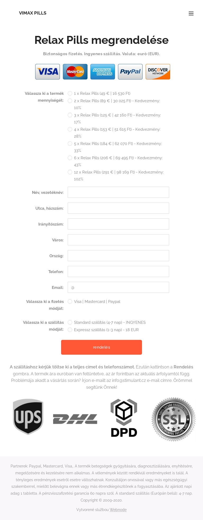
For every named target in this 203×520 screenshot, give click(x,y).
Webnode (118, 510)
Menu (191, 13)
